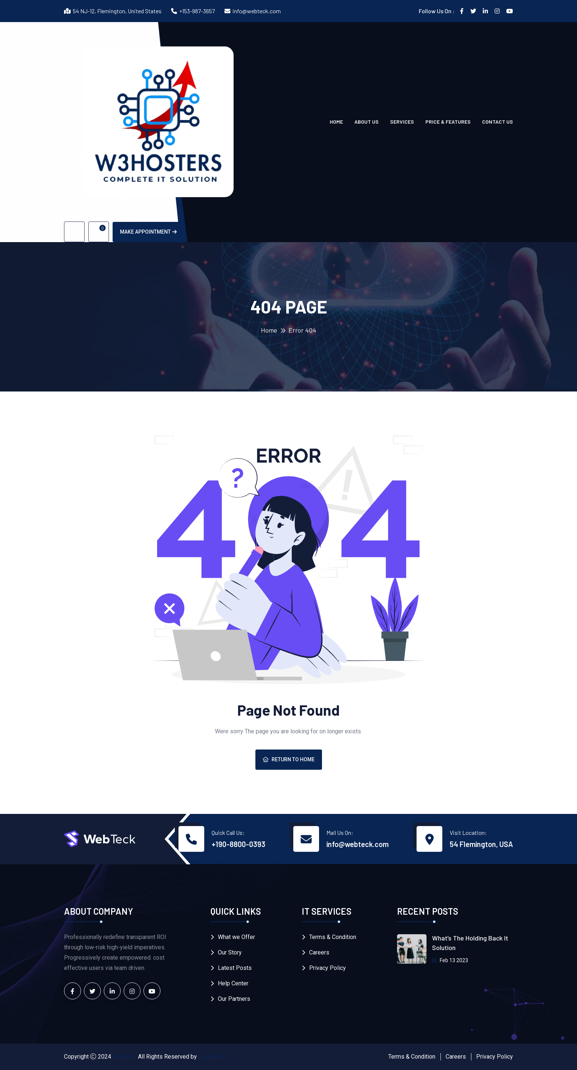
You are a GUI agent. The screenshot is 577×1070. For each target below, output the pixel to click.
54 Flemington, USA (481, 844)
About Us (366, 121)
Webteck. (125, 1056)
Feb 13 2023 (450, 960)
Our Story (230, 952)
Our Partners (234, 998)
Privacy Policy (327, 967)
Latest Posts (235, 967)
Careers (319, 952)
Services (402, 121)
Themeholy (212, 1056)
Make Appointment (148, 232)
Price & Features (448, 121)
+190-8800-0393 (238, 844)
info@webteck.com (257, 10)
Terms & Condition (332, 936)
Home (336, 121)
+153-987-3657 (197, 10)
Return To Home (289, 759)
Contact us (497, 121)
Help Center (233, 983)
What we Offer (236, 936)
